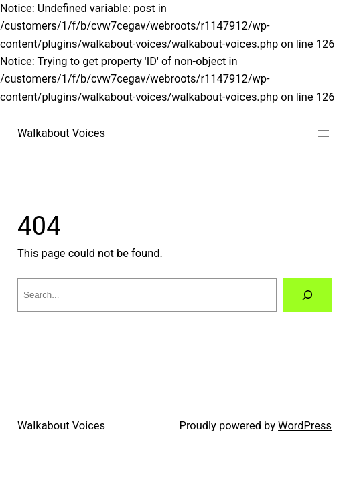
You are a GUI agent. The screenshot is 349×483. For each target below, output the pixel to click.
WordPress (305, 425)
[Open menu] (324, 133)
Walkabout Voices (61, 133)
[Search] (307, 295)
